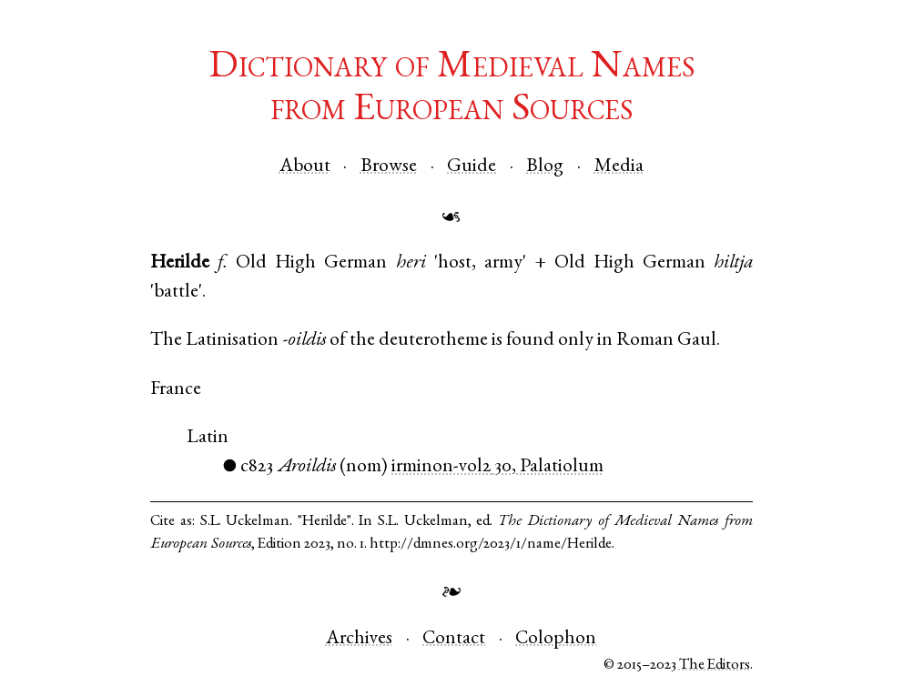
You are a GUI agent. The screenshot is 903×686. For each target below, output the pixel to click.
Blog (544, 167)
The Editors (714, 665)
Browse (388, 167)
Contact (453, 639)
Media (619, 167)
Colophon (555, 639)
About (304, 167)
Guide (471, 167)
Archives (359, 639)
